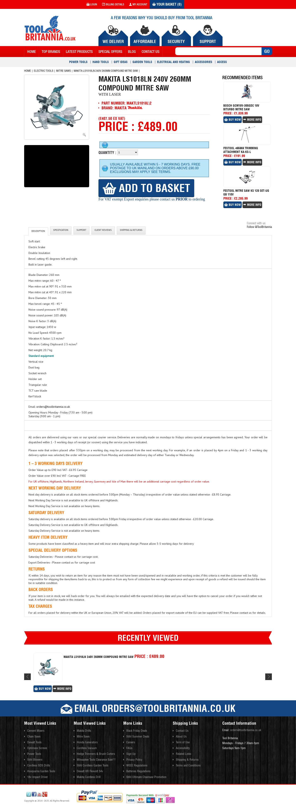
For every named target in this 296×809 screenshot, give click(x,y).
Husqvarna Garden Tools (41, 771)
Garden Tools (142, 62)
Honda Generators (87, 742)
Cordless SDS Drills (38, 765)
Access (222, 62)
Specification (60, 230)
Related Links (183, 754)
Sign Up (131, 754)
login (91, 4)
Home (31, 51)
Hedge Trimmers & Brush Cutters (96, 754)
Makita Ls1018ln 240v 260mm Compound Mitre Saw (106, 71)
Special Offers (110, 51)
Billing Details (113, 4)
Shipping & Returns (131, 230)
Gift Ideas (121, 62)
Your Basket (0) (167, 4)
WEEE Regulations (136, 765)
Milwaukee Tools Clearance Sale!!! (96, 759)
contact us (150, 51)
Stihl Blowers (34, 759)
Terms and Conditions (188, 765)
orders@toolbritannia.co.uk (53, 407)
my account (138, 4)
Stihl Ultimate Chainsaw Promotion (146, 777)
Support (81, 230)
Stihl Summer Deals (137, 736)
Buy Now (232, 120)
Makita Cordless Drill (89, 777)
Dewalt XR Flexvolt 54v (90, 771)
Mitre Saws (63, 71)
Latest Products (79, 51)
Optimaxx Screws (37, 748)
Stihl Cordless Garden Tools (92, 765)
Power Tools (78, 62)
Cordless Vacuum (87, 748)
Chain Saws (33, 736)
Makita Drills (84, 731)
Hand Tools (100, 62)
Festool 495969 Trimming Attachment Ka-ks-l (240, 150)
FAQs (129, 748)
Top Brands (51, 51)
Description (38, 231)
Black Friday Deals (136, 731)
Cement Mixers (35, 731)
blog (132, 51)
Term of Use (183, 742)
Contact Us (182, 731)
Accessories (203, 62)
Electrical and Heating (173, 62)
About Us (181, 736)
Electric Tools (43, 71)
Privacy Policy (134, 759)
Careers (130, 742)
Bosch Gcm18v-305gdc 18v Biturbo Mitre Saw (241, 107)
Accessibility (183, 748)
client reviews (103, 230)
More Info (252, 120)
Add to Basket (146, 188)
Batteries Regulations (138, 771)
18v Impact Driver (37, 777)
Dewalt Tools (34, 742)
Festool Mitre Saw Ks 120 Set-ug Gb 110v (246, 192)
